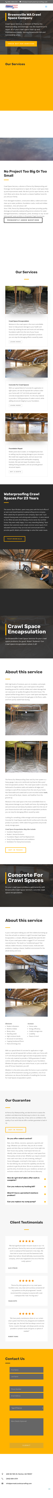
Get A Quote (15, 471)
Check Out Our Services (21, 44)
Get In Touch (16, 850)
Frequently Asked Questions (23, 220)
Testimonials (14, 539)
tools (45, 792)
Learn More (15, 341)
